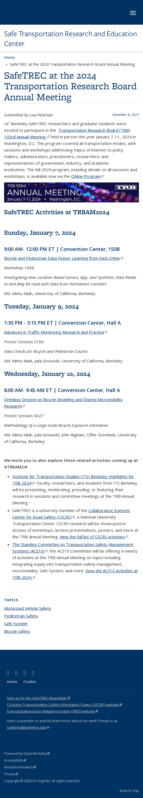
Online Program (87, 176)
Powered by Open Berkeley (27, 753)
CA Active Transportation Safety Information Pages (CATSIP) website (64, 704)
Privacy (11, 774)
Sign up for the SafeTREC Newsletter (38, 698)
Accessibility (15, 760)
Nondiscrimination (20, 767)
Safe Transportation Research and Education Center (70, 39)
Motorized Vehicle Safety (27, 608)
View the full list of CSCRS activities (94, 536)
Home (9, 57)
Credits (29, 681)
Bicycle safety (17, 631)
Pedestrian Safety (21, 616)
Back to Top (129, 790)
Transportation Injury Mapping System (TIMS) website (52, 711)
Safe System (16, 623)
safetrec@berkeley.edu (28, 727)
